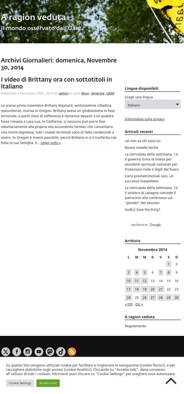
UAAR (110, 93)
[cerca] (147, 225)
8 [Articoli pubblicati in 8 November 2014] (169, 272)
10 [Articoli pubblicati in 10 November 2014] (129, 280)
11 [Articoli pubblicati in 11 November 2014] (137, 280)
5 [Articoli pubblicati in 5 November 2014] (145, 272)
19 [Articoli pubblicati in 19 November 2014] (145, 289)
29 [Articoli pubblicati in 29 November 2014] (169, 297)
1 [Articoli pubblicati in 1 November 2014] (169, 264)
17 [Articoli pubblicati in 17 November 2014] (129, 289)
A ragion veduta (33, 18)
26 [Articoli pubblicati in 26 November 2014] (145, 297)
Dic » (139, 304)
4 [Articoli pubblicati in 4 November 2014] (137, 272)
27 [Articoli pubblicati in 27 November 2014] (153, 297)
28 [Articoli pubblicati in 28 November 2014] (161, 297)
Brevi (85, 93)
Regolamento (135, 326)
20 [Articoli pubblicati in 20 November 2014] (153, 289)
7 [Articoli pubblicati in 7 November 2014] (161, 272)
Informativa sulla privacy (145, 119)
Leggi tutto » (51, 142)
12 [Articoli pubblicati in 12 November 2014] (145, 280)
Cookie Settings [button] (20, 383)
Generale (97, 93)
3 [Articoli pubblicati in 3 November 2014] (129, 272)
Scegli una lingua (139, 97)
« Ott (128, 304)
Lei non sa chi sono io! (143, 141)
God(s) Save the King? (142, 209)
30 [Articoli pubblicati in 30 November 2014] (176, 297)
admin (63, 93)
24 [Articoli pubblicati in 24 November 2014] (129, 297)
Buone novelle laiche (141, 147)
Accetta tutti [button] (48, 383)
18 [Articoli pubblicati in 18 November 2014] (137, 289)
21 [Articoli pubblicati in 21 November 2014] (161, 289)
